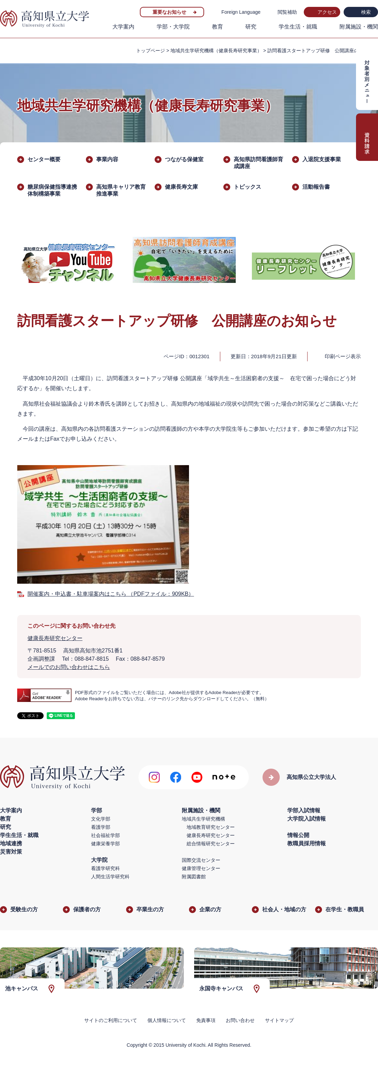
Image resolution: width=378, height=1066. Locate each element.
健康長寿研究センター (54, 638)
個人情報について (166, 1020)
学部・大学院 (173, 27)
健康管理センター (201, 868)
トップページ (150, 50)
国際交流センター (201, 860)
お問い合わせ (240, 1020)
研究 (250, 27)
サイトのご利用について (110, 1020)
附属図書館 (194, 876)
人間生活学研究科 (110, 876)
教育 (217, 27)
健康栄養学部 (105, 843)
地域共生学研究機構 (203, 819)
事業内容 (107, 159)
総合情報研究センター (211, 843)
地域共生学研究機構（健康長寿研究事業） (216, 50)
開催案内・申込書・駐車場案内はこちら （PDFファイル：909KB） (110, 594)
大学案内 (123, 27)
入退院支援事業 (321, 159)
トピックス (247, 187)
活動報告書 (316, 187)
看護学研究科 (105, 868)
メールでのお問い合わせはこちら (68, 667)
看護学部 (100, 827)
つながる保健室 (184, 159)
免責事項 (205, 1020)
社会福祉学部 (105, 835)
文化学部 (100, 819)
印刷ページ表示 (343, 356)
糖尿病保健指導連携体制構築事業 (52, 190)
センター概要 (43, 159)
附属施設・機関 (359, 27)
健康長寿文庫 (181, 187)
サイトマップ (279, 1020)
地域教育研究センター (211, 827)
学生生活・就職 (298, 27)
